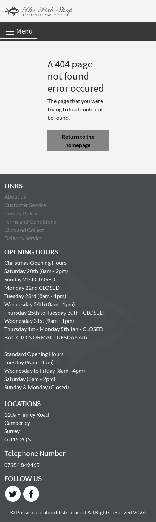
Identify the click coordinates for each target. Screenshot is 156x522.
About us (15, 196)
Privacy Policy (20, 213)
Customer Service (25, 205)
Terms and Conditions (30, 221)
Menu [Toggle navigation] (19, 32)
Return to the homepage (78, 140)
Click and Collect (24, 229)
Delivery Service (23, 238)
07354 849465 (22, 465)
